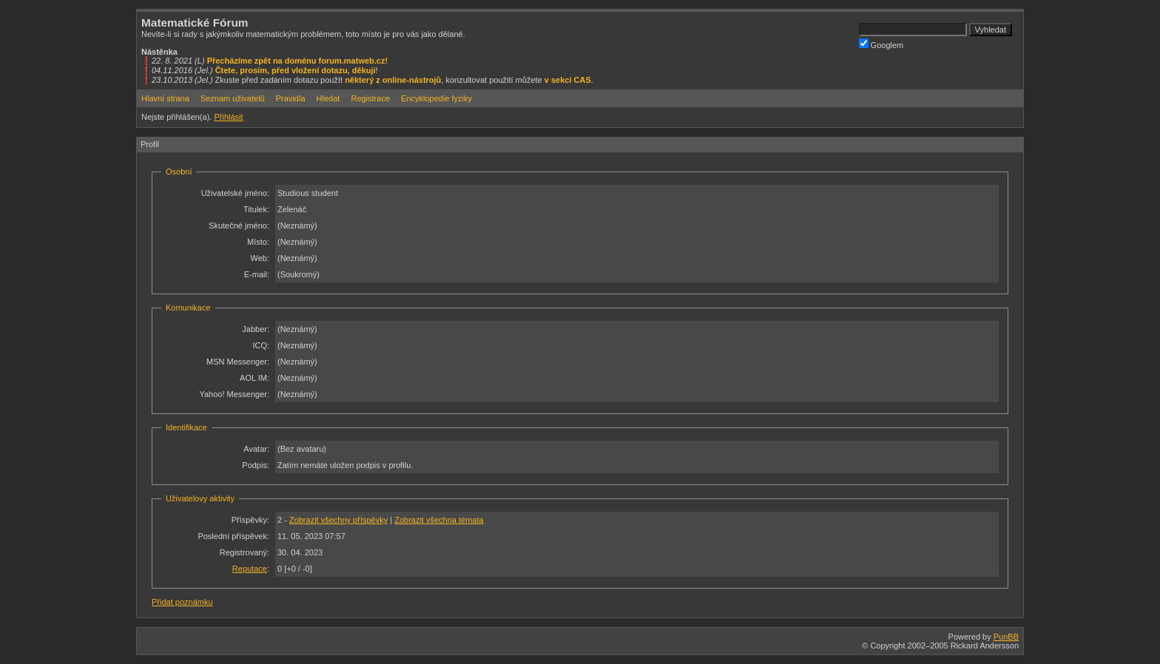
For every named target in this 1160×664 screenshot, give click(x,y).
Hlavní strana (165, 98)
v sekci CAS (567, 79)
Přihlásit (228, 116)
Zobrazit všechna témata (438, 519)
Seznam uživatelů (232, 98)
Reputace (249, 568)
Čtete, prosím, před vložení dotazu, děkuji (295, 70)
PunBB (1006, 636)
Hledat (328, 98)
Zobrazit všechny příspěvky (338, 519)
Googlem (881, 44)
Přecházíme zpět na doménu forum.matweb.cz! (297, 60)
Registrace (370, 98)
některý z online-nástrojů (393, 79)
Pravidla (291, 98)
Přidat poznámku (182, 601)
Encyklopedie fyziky (436, 98)
